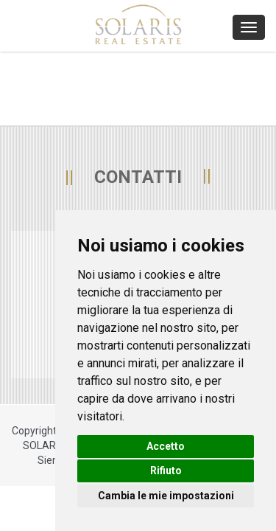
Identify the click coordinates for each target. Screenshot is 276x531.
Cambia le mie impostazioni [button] (166, 496)
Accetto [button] (165, 446)
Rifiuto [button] (166, 470)
